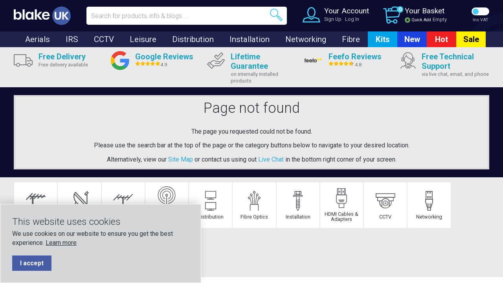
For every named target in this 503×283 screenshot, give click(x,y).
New (412, 39)
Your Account (346, 10)
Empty (440, 19)
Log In (352, 19)
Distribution (193, 39)
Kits (383, 39)
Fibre (351, 39)
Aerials (37, 39)
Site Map (180, 159)
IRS (72, 39)
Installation (249, 39)
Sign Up (332, 19)
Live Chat (271, 159)
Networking (305, 39)
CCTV (104, 39)
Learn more (61, 242)
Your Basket (424, 10)
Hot (441, 39)
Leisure (143, 39)
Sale (471, 39)
